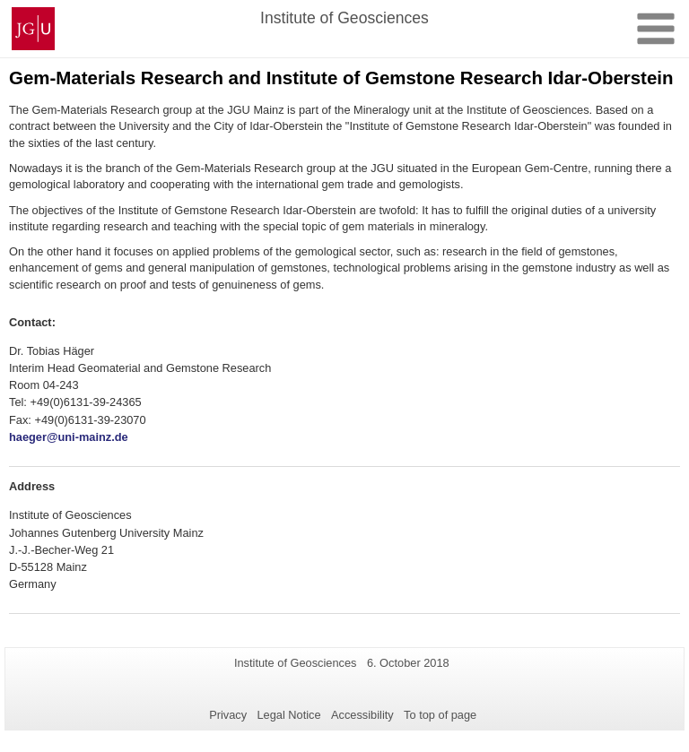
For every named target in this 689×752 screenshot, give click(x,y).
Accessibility (362, 715)
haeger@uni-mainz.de (68, 437)
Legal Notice (288, 715)
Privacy (228, 715)
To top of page (440, 715)
